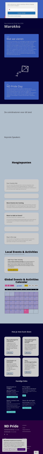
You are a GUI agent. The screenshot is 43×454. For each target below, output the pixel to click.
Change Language (21, 13)
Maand (26, 285)
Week (30, 285)
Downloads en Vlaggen (12, 397)
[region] (14, 445)
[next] (8, 285)
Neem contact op (11, 412)
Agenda (36, 285)
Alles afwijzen (13, 449)
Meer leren (10, 352)
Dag (33, 285)
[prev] (6, 285)
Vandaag (12, 285)
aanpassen (7, 449)
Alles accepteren (21, 449)
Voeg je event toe (26, 407)
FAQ (24, 395)
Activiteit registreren (13, 269)
